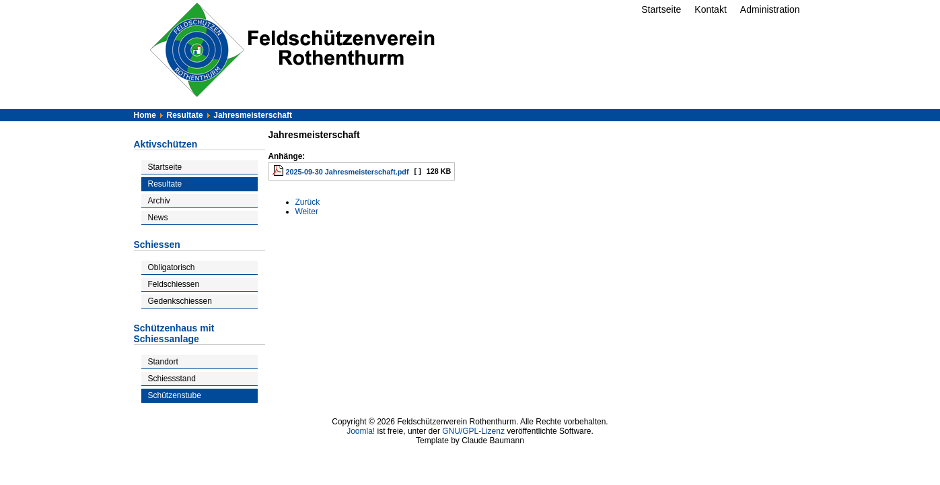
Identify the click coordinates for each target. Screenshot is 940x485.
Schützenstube (174, 395)
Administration (770, 9)
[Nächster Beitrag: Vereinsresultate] (306, 211)
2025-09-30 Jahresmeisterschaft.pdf (347, 172)
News (158, 217)
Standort (163, 361)
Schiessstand (172, 378)
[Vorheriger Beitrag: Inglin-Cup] (307, 202)
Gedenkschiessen (180, 301)
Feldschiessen (174, 284)
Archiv (159, 200)
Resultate (165, 184)
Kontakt (710, 9)
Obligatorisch (171, 267)
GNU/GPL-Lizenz (473, 431)
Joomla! (361, 431)
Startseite (661, 9)
